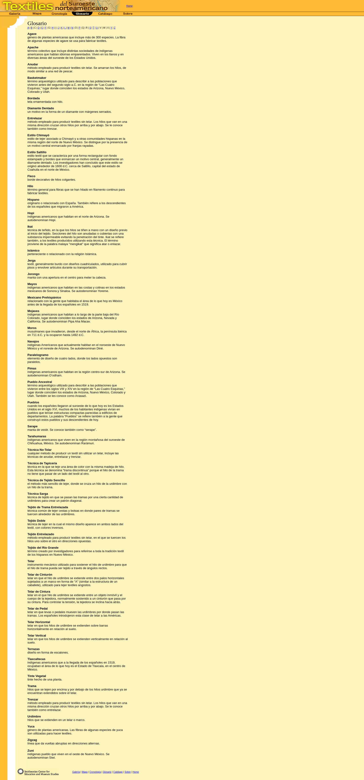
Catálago (118, 772)
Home (129, 6)
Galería (76, 772)
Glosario (107, 772)
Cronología (95, 772)
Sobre (127, 772)
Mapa (85, 772)
